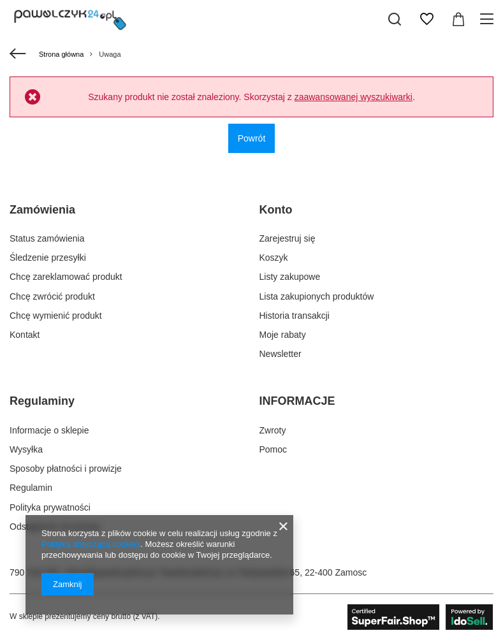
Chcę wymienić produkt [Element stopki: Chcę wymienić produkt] (56, 315)
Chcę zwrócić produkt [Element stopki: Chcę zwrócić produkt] (52, 296)
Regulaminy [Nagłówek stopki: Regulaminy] (42, 401)
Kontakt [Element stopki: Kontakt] (25, 335)
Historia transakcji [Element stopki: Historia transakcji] (294, 315)
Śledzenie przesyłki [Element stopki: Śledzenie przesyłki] (48, 257)
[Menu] (488, 19)
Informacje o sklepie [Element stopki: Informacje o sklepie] (49, 430)
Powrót (252, 138)
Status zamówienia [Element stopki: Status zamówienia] (47, 238)
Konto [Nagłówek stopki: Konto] (276, 209)
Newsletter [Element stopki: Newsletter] (280, 354)
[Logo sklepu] (70, 19)
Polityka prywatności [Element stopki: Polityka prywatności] (50, 507)
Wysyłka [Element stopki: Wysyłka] (26, 449)
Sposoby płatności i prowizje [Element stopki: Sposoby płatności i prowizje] (66, 468)
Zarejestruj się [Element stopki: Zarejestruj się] (287, 238)
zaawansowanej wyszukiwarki (353, 97)
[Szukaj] (395, 19)
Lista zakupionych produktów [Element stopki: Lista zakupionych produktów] (316, 296)
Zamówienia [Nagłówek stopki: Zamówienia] (42, 209)
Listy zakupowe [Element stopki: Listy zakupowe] (290, 277)
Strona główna (61, 54)
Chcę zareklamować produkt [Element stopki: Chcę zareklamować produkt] (66, 277)
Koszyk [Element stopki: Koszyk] (273, 257)
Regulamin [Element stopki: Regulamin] (31, 488)
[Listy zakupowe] (426, 19)
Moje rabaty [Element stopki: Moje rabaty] (282, 335)
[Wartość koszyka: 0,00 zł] (458, 19)
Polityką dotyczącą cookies (90, 544)
